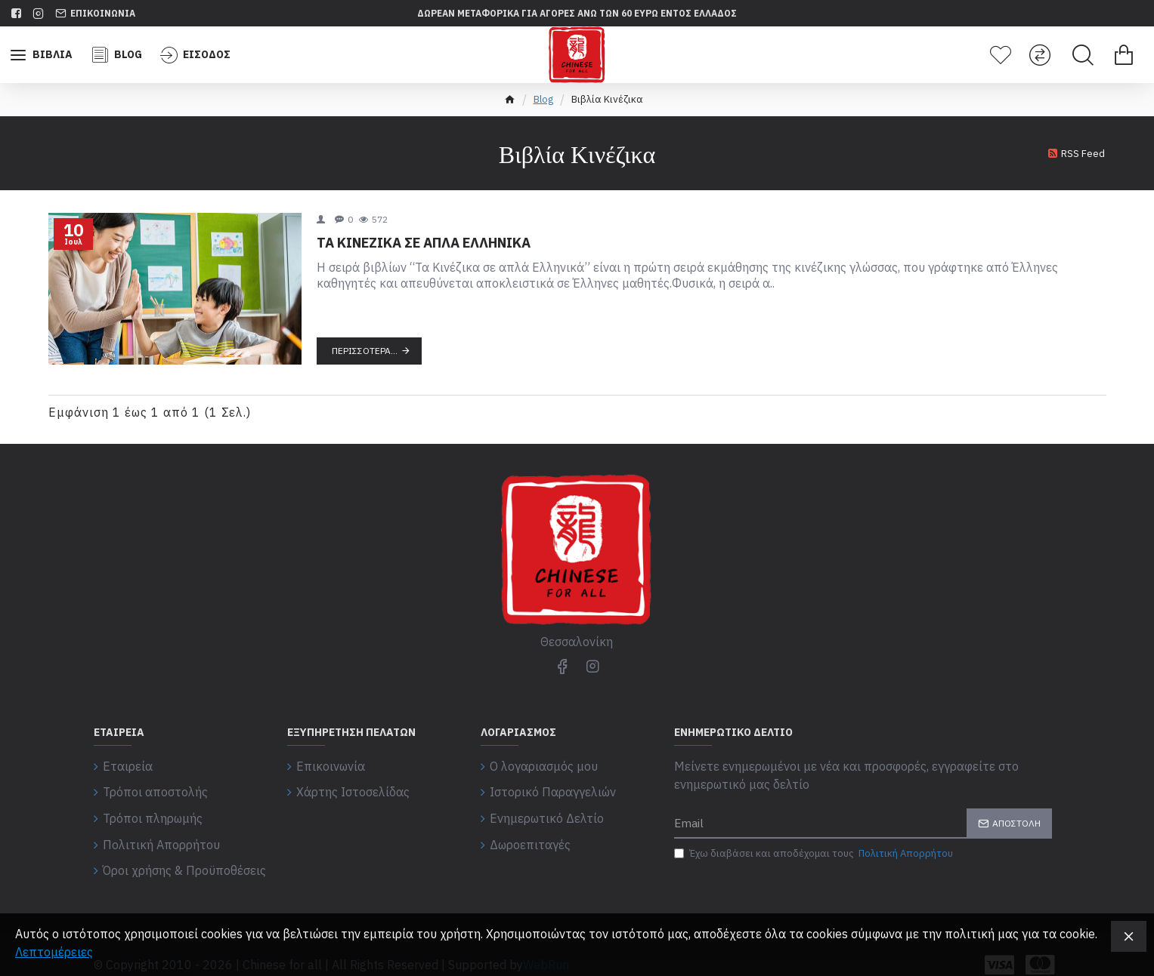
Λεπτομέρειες (54, 951)
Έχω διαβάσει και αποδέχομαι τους (814, 853)
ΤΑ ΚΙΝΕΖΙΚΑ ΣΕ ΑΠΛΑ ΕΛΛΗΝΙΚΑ (424, 242)
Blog (543, 99)
